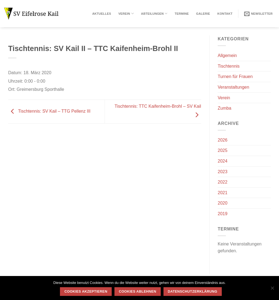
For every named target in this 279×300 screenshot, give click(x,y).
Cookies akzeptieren (86, 291)
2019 (223, 213)
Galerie (203, 13)
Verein (126, 13)
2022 (223, 182)
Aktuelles (101, 13)
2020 (223, 203)
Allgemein (227, 55)
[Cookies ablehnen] (272, 289)
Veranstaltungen (233, 87)
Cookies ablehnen (137, 291)
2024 (223, 161)
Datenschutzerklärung (192, 291)
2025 (223, 150)
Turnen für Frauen (235, 76)
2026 (223, 140)
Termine (182, 13)
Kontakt (224, 13)
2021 (223, 192)
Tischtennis (228, 66)
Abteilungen (154, 13)
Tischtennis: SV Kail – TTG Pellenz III (49, 111)
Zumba (224, 108)
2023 (223, 171)
